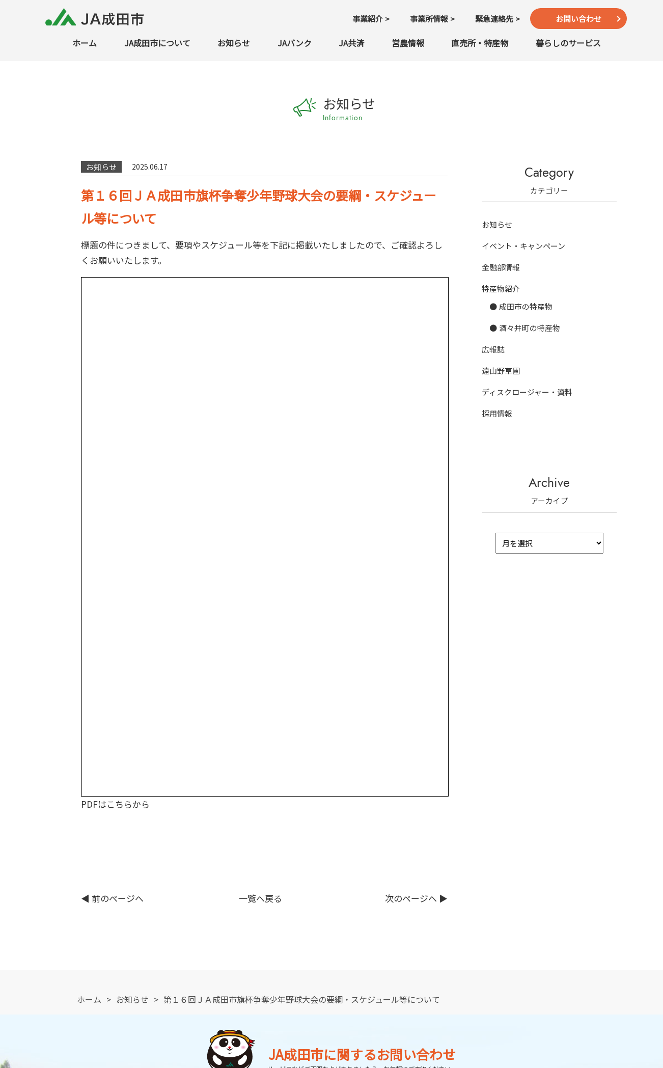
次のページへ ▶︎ (416, 393)
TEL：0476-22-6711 (158, 785)
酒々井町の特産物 (529, 327)
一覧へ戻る (260, 393)
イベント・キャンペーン (523, 245)
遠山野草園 (501, 370)
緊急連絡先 (505, 785)
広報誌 (493, 349)
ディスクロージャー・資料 (527, 392)
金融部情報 (501, 267)
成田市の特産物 (525, 306)
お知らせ (497, 224)
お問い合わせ (578, 18)
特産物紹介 (501, 288)
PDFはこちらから (115, 299)
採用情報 (497, 413)
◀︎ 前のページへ (112, 393)
